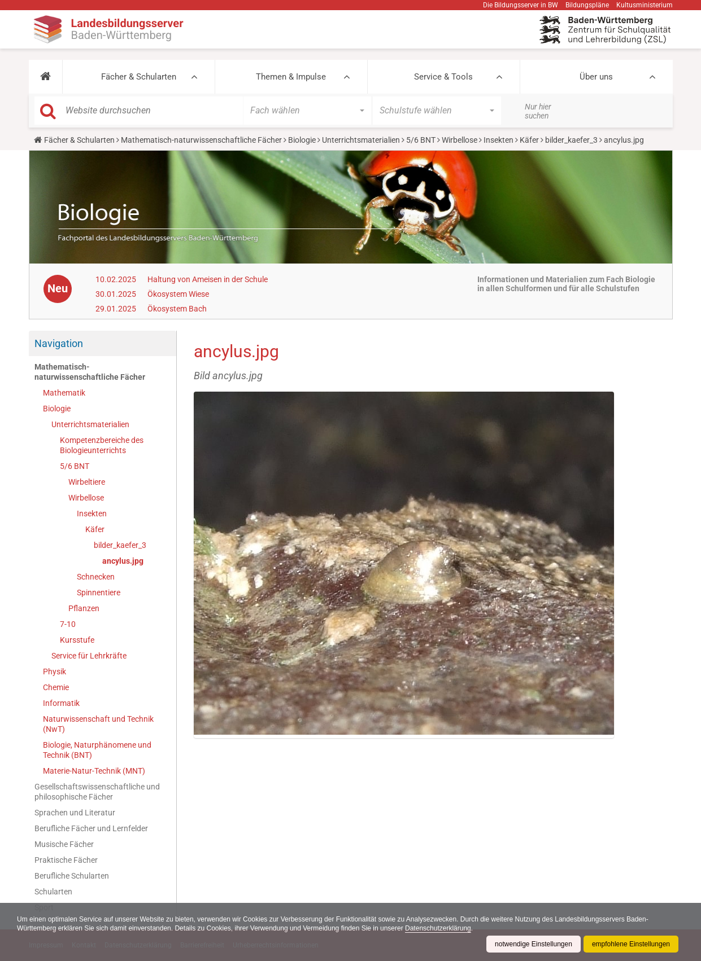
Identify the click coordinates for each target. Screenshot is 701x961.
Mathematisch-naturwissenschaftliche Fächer (201, 139)
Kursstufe (77, 639)
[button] (45, 76)
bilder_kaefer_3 (571, 139)
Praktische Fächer (66, 860)
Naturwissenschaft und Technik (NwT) (98, 724)
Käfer (529, 139)
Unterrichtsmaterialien (361, 139)
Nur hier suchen (538, 111)
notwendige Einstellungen (533, 944)
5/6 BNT (421, 139)
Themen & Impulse (291, 77)
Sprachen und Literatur (74, 812)
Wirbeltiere (86, 481)
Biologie (302, 139)
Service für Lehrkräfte (89, 655)
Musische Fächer (64, 844)
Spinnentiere (98, 592)
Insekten (498, 139)
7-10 (68, 624)
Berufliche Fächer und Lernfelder (91, 828)
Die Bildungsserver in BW (520, 5)
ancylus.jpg (122, 560)
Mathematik (64, 392)
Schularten (53, 891)
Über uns (596, 77)
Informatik (61, 703)
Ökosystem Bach (177, 308)
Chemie (56, 687)
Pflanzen (83, 608)
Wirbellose (459, 139)
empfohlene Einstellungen (631, 944)
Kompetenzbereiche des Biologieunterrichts (101, 445)
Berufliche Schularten (71, 875)
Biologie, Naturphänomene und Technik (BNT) (97, 750)
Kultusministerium (644, 5)
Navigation (58, 343)
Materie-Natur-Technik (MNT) (94, 770)
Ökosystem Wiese (178, 294)
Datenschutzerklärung (438, 928)
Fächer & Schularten (138, 77)
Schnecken (96, 576)
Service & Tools (443, 77)
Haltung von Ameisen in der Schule (207, 279)
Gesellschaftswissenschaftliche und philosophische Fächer (97, 791)
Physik (54, 671)
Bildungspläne (587, 5)
